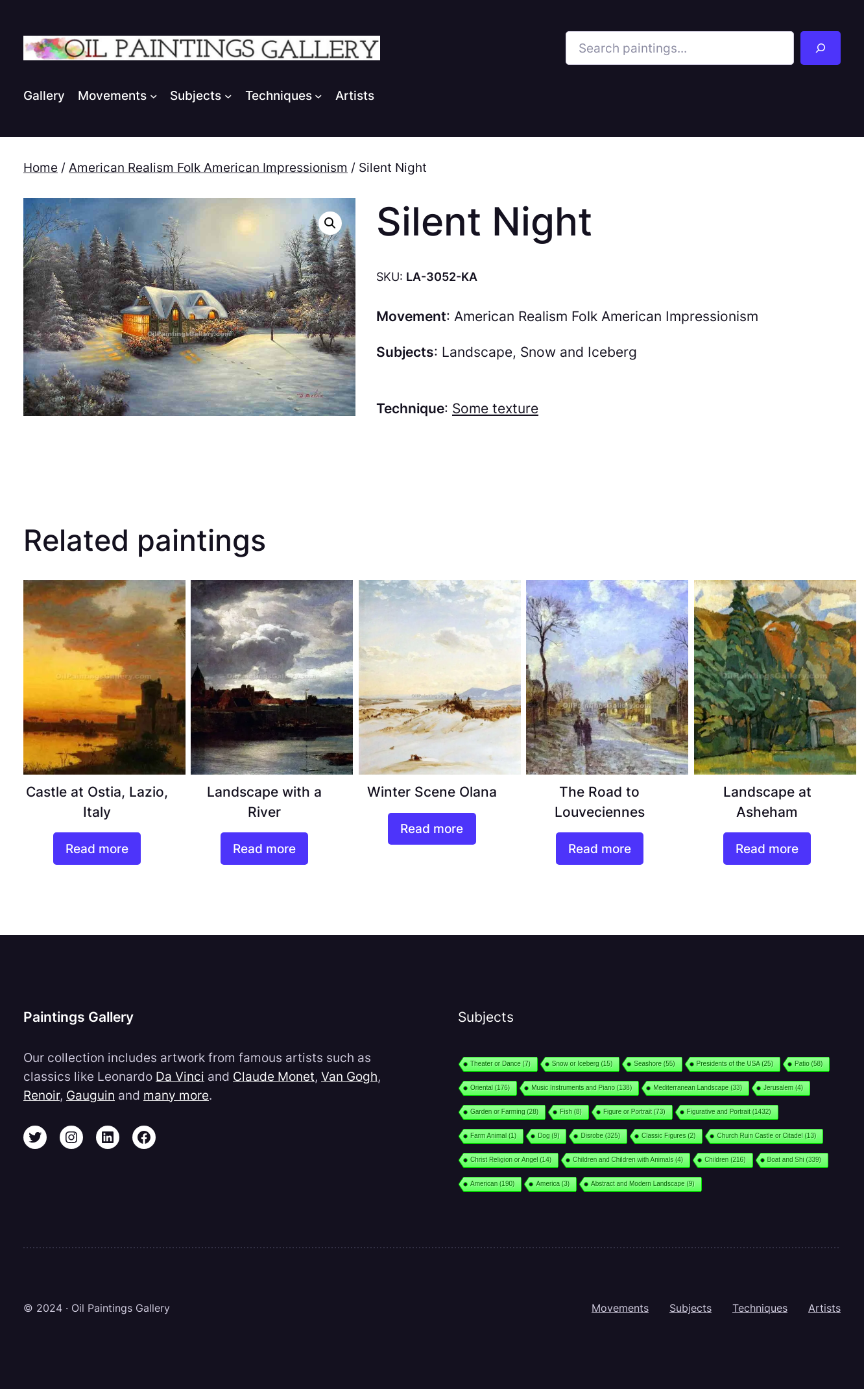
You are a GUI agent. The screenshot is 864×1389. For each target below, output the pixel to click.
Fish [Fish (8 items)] (571, 1111)
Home (40, 167)
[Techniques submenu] (318, 95)
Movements (620, 1307)
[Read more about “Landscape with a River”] (264, 848)
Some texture (495, 408)
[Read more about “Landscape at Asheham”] (767, 848)
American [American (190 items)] (492, 1183)
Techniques (759, 1307)
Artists (824, 1307)
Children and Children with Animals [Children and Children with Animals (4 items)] (628, 1159)
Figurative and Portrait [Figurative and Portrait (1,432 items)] (729, 1111)
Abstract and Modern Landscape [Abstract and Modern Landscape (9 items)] (643, 1183)
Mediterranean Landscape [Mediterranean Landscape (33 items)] (697, 1087)
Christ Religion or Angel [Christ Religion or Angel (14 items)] (510, 1159)
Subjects (690, 1307)
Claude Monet (274, 1076)
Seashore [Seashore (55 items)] (654, 1063)
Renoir (41, 1095)
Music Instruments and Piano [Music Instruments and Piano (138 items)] (581, 1087)
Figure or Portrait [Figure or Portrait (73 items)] (634, 1111)
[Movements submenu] (154, 95)
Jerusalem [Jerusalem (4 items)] (783, 1087)
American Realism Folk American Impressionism (208, 167)
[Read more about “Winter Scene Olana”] (431, 829)
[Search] (820, 48)
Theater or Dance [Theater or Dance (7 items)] (500, 1063)
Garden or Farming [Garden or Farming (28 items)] (504, 1111)
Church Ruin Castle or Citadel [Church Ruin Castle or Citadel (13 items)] (766, 1135)
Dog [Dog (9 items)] (548, 1135)
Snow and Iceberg (578, 352)
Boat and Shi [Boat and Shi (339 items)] (794, 1159)
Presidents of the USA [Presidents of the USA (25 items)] (735, 1063)
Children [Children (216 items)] (724, 1159)
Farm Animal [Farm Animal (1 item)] (493, 1135)
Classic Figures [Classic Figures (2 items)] (668, 1135)
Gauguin (90, 1095)
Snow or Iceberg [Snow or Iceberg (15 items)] (582, 1063)
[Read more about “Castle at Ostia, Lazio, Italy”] (97, 848)
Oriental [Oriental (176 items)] (490, 1087)
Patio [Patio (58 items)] (808, 1063)
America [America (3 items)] (553, 1183)
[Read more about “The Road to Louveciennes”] (599, 848)
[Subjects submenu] (228, 95)
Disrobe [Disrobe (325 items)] (600, 1135)
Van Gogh (349, 1076)
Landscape (477, 352)
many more (176, 1095)
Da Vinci (180, 1076)
